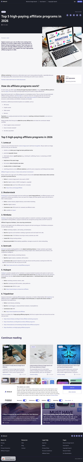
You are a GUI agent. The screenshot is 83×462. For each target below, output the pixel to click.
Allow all (72, 446)
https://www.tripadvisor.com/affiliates (15, 311)
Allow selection (72, 450)
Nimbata (3, 218)
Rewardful (19, 95)
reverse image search (24, 146)
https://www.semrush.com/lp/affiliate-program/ (18, 265)
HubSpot (3, 273)
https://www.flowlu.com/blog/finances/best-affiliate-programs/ (19, 321)
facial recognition (36, 146)
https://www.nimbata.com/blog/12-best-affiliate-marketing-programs (21, 319)
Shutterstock (4, 195)
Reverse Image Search (31, 1)
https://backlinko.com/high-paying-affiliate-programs (17, 327)
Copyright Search (52, 1)
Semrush (3, 249)
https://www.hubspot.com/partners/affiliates (17, 289)
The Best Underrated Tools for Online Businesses (13, 79)
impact (7, 91)
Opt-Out (44, 443)
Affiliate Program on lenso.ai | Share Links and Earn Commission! (17, 172)
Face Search (43, 1)
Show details (68, 459)
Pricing (2, 443)
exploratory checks (31, 97)
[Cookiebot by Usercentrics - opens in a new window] (8, 459)
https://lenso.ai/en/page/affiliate (14, 187)
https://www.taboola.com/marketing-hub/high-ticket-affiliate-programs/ (21, 324)
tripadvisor (49, 297)
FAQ (22, 443)
